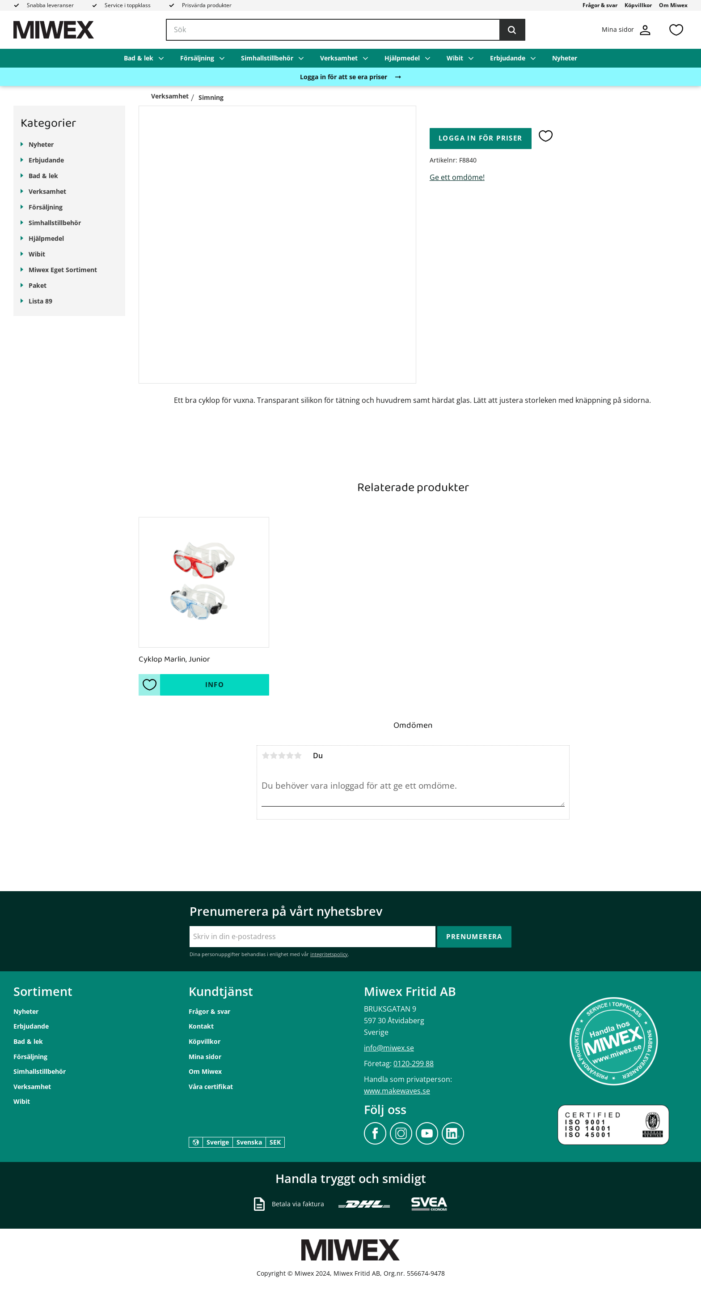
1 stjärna (266, 756)
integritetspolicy (329, 954)
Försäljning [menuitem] (197, 58)
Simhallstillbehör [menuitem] (267, 58)
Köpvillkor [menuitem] (638, 5)
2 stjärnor (274, 756)
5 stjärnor (298, 756)
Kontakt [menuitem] (201, 1026)
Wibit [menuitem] (455, 58)
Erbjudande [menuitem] (507, 58)
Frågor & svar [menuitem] (600, 5)
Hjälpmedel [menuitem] (402, 58)
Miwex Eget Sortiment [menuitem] (63, 269)
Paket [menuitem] (37, 285)
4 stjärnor (290, 756)
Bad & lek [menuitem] (138, 58)
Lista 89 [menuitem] (40, 301)
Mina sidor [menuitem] (205, 1056)
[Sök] (511, 30)
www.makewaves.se (397, 1091)
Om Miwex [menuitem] (673, 5)
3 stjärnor (282, 756)
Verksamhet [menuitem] (339, 58)
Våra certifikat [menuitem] (211, 1086)
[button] (676, 30)
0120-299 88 (413, 1063)
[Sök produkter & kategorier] (345, 30)
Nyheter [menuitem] (564, 58)
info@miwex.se (389, 1048)
